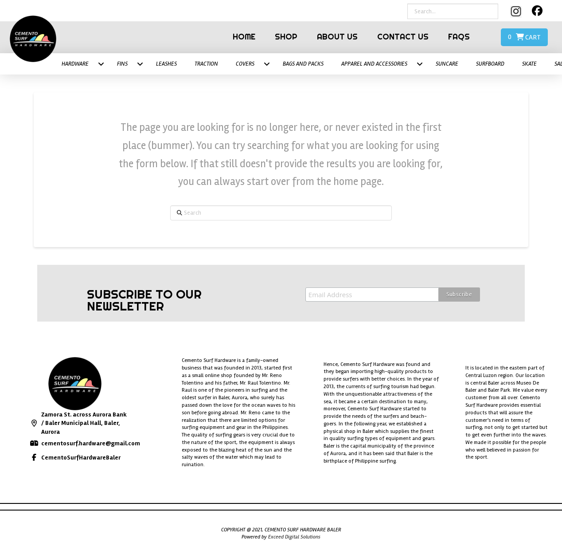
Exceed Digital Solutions (294, 537)
